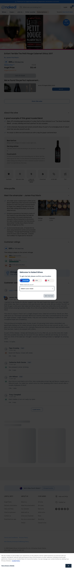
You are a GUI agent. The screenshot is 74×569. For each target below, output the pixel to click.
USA (35, 280)
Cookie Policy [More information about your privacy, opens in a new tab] (16, 561)
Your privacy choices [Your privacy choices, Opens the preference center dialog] (7, 565)
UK (47, 280)
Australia (24, 280)
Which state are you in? (27, 284)
